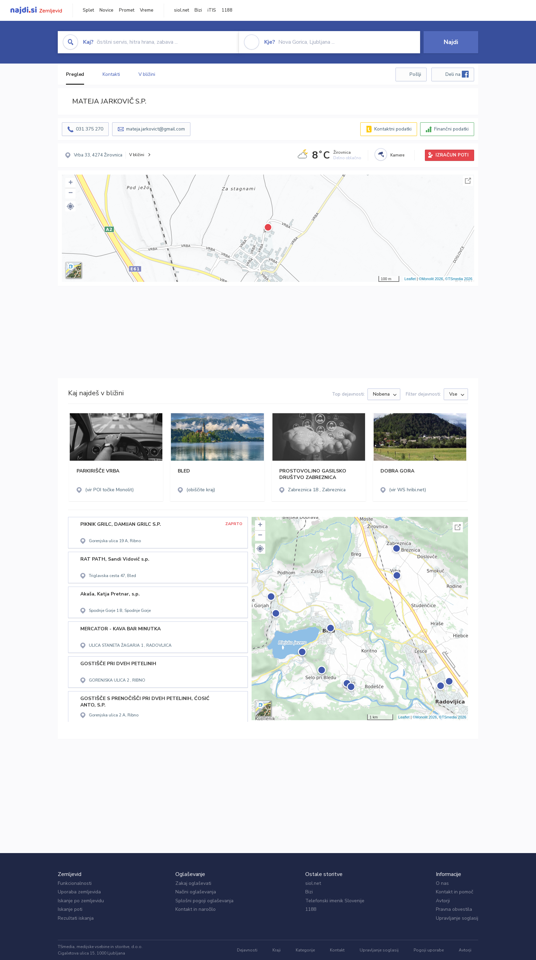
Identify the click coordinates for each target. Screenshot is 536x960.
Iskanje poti (70, 909)
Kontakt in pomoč (454, 892)
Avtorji (443, 900)
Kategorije (305, 950)
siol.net (181, 10)
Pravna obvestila (454, 909)
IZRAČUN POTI (452, 155)
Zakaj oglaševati (193, 883)
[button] (70, 206)
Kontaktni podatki (393, 129)
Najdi (451, 42)
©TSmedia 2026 (458, 279)
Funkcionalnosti (75, 883)
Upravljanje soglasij (457, 918)
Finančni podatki (451, 129)
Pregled (75, 74)
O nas (442, 883)
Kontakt (337, 950)
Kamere (397, 155)
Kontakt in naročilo (195, 909)
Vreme (146, 10)
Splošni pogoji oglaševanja (204, 900)
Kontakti (111, 74)
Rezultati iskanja (76, 918)
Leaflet (410, 279)
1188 (227, 10)
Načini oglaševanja (195, 892)
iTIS (211, 10)
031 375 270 (89, 129)
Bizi (198, 10)
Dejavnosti (247, 950)
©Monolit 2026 (431, 279)
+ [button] (70, 183)
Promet (126, 10)
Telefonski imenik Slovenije (334, 900)
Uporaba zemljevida (79, 892)
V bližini (146, 74)
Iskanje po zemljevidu (81, 900)
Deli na (457, 74)
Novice (106, 10)
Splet (88, 10)
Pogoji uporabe (429, 950)
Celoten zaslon (468, 181)
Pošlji (415, 74)
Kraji (276, 950)
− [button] (70, 193)
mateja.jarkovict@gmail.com (155, 129)
